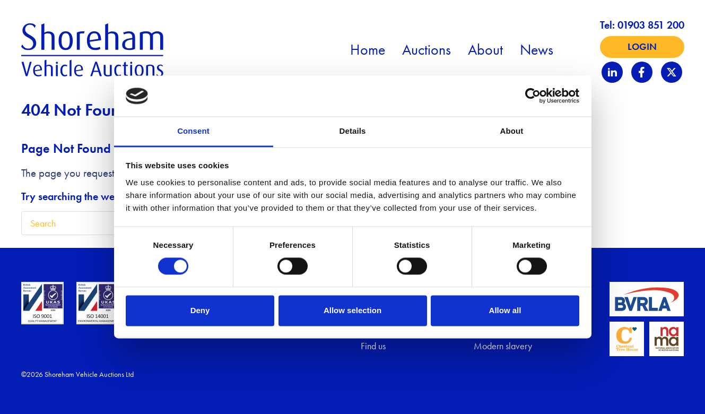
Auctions (426, 49)
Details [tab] (353, 130)
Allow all (505, 310)
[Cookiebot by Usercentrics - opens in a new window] (532, 96)
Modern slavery (503, 346)
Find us (373, 346)
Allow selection (352, 310)
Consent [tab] (193, 130)
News (536, 49)
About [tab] (512, 130)
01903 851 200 (650, 25)
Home (367, 49)
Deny (200, 310)
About (485, 49)
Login (642, 47)
